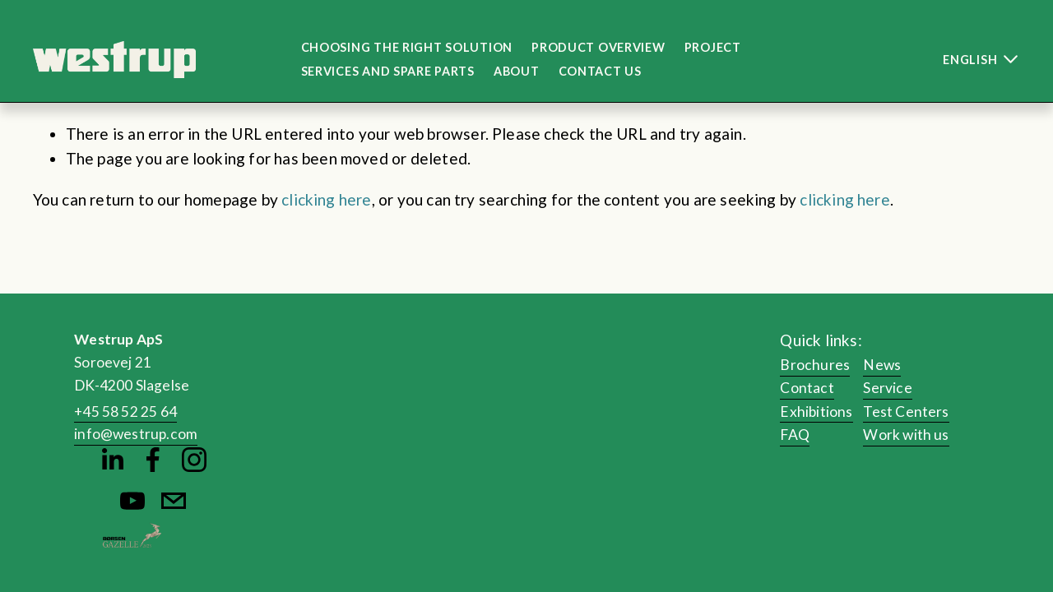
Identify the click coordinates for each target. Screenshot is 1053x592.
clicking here (326, 199)
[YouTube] (132, 501)
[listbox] (966, 59)
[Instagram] (194, 459)
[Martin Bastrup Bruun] (112, 459)
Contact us (600, 71)
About (517, 71)
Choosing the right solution (407, 47)
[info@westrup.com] (173, 501)
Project (712, 47)
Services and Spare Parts (388, 71)
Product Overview (598, 47)
